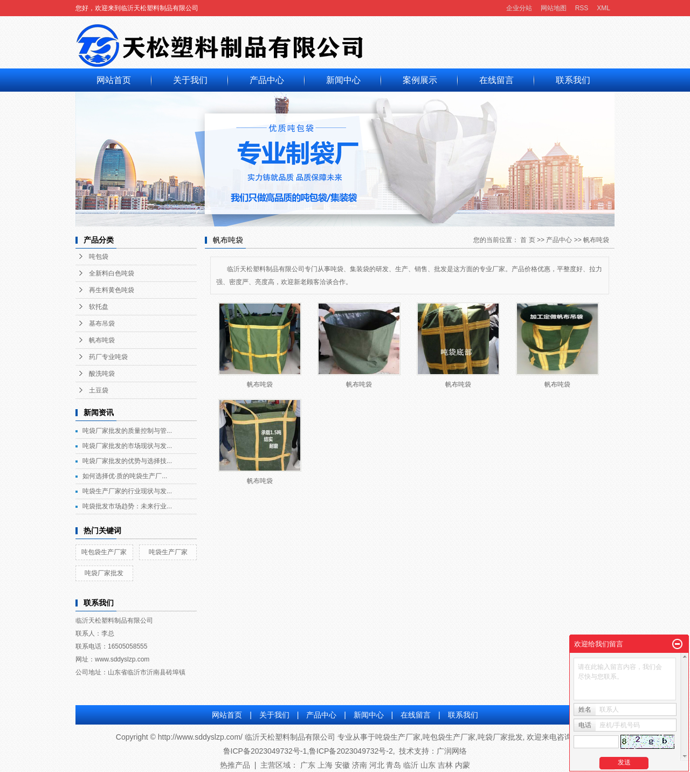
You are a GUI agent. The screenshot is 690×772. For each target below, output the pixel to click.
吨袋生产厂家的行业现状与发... (127, 491)
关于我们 (190, 80)
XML (603, 8)
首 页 (527, 240)
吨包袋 (98, 256)
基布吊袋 (102, 323)
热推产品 (235, 765)
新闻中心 (343, 80)
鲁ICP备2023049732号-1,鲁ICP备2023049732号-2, (309, 751)
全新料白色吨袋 (111, 273)
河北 (376, 765)
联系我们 (573, 80)
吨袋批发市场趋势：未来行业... (127, 506)
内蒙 (462, 765)
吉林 (445, 765)
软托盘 (98, 307)
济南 (359, 765)
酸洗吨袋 (102, 373)
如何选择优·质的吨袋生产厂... (124, 476)
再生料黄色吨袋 (111, 290)
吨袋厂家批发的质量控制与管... (127, 431)
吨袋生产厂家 (168, 552)
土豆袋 (98, 390)
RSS (582, 8)
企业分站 (519, 8)
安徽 (342, 765)
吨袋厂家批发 (104, 573)
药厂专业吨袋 (108, 357)
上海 (325, 765)
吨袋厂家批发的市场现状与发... (127, 446)
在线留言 (496, 80)
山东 (428, 765)
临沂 (410, 765)
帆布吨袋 (102, 340)
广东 (307, 765)
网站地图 (554, 8)
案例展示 (420, 80)
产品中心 (267, 80)
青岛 (393, 765)
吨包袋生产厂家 (104, 552)
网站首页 (113, 80)
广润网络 (452, 751)
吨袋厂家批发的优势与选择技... (127, 461)
